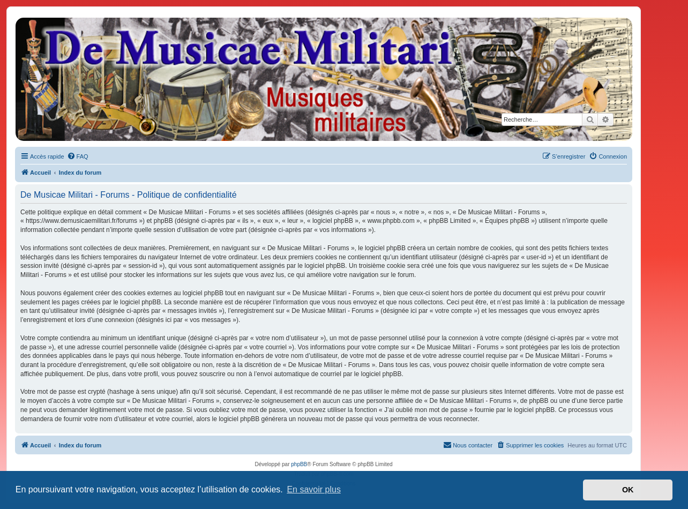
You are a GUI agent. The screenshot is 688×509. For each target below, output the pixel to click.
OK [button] (628, 489)
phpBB (299, 464)
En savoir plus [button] (314, 489)
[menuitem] (77, 156)
